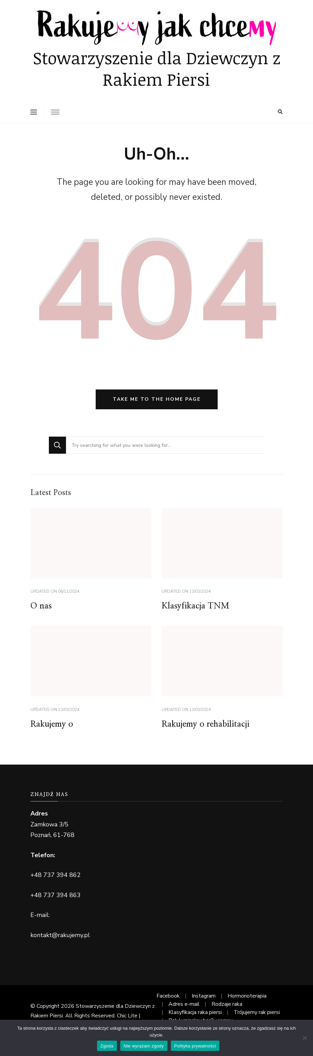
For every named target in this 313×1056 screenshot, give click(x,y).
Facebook (168, 996)
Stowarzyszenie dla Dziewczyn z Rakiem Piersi (157, 68)
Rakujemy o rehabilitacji (205, 724)
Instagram (204, 996)
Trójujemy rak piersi (257, 1012)
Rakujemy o (51, 724)
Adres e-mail (184, 1004)
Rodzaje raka (227, 1004)
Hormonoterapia (247, 996)
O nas (41, 606)
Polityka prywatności (195, 1045)
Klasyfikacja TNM (195, 606)
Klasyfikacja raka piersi (195, 1012)
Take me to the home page (157, 399)
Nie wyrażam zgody (144, 1045)
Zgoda (106, 1045)
